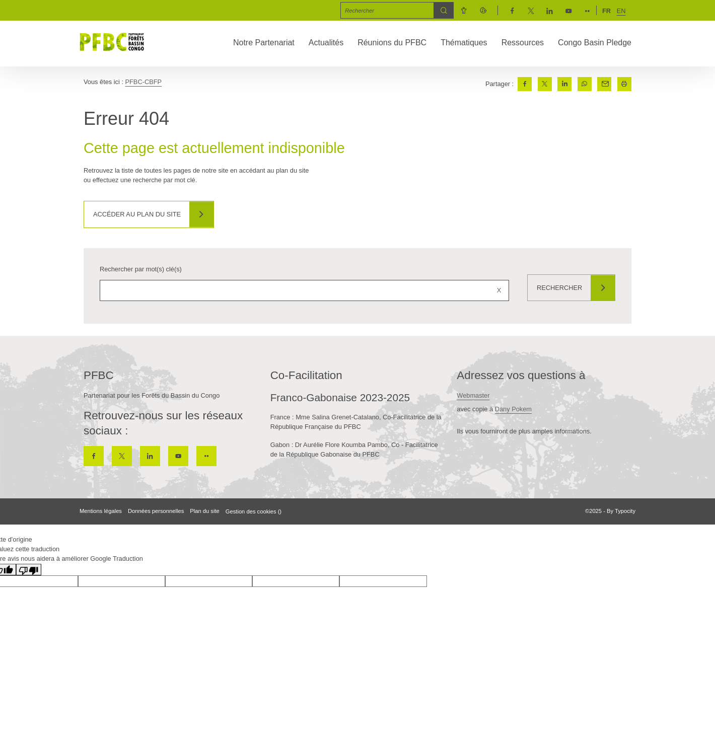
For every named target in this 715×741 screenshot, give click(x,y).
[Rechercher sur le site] (303, 291)
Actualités (326, 42)
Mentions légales (101, 511)
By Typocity (621, 511)
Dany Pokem (513, 409)
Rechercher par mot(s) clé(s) (141, 269)
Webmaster (473, 395)
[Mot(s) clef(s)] (387, 10)
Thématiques (464, 42)
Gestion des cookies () (253, 511)
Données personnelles (156, 511)
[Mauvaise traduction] (28, 570)
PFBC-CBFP (143, 82)
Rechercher (558, 287)
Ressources (523, 42)
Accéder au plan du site (138, 214)
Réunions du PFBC (392, 42)
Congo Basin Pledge (594, 42)
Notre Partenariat (264, 42)
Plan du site (204, 511)
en (621, 11)
